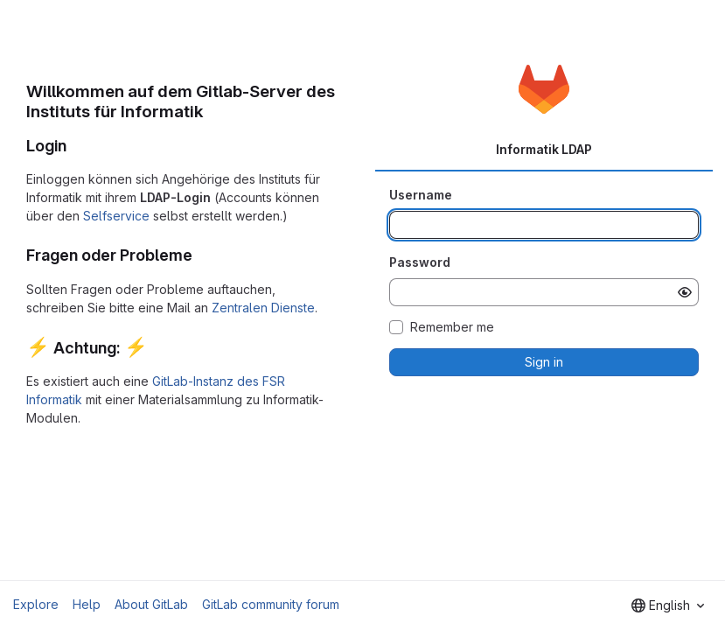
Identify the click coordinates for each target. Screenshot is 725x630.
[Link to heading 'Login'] (75, 145)
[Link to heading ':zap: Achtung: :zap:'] (156, 348)
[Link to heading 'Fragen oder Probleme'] (201, 255)
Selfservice (116, 215)
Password (419, 262)
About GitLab (151, 604)
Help (87, 604)
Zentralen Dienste (263, 307)
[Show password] (685, 292)
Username (420, 194)
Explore (36, 604)
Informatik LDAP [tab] (544, 149)
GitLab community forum (270, 604)
